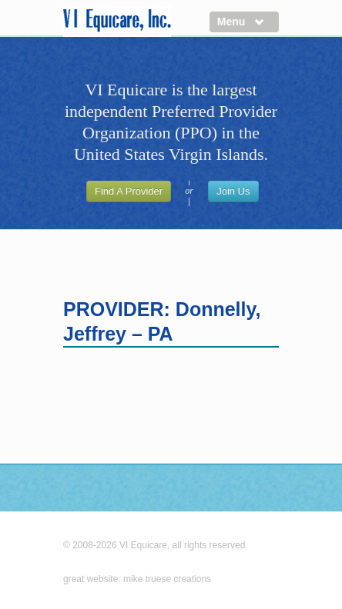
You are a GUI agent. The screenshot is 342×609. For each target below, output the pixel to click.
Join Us (233, 191)
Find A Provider (129, 191)
